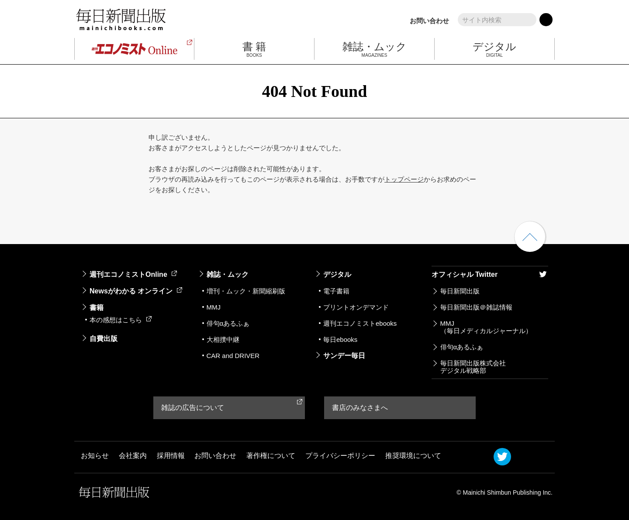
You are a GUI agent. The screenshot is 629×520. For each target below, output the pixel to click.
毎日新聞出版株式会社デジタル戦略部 (473, 366)
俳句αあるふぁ (228, 323)
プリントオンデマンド (356, 307)
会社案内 (133, 455)
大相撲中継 (223, 339)
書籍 (97, 307)
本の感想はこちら (121, 320)
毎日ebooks (340, 339)
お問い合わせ (429, 20)
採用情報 (171, 455)
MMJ (214, 307)
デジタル (337, 274)
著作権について (270, 455)
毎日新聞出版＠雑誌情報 (476, 307)
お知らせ (95, 455)
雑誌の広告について (192, 407)
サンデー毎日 (344, 355)
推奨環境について (413, 455)
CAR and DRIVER (233, 355)
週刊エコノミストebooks (360, 323)
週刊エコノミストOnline (133, 274)
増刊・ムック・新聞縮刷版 (246, 291)
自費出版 (104, 338)
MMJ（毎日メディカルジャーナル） (486, 327)
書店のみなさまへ (360, 407)
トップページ (404, 179)
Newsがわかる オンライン (136, 291)
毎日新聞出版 (460, 291)
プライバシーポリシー (340, 455)
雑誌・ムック (228, 274)
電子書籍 (336, 291)
